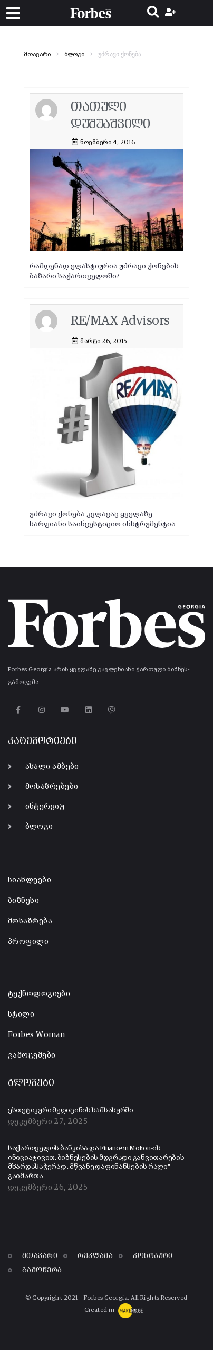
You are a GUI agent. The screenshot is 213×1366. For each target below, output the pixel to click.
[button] (13, 13)
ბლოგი (74, 55)
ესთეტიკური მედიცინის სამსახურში (70, 1110)
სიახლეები (29, 880)
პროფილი (28, 942)
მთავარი (37, 55)
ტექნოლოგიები (39, 994)
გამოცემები (32, 1055)
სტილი (21, 1014)
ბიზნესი (23, 901)
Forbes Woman (36, 1035)
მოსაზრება (30, 921)
